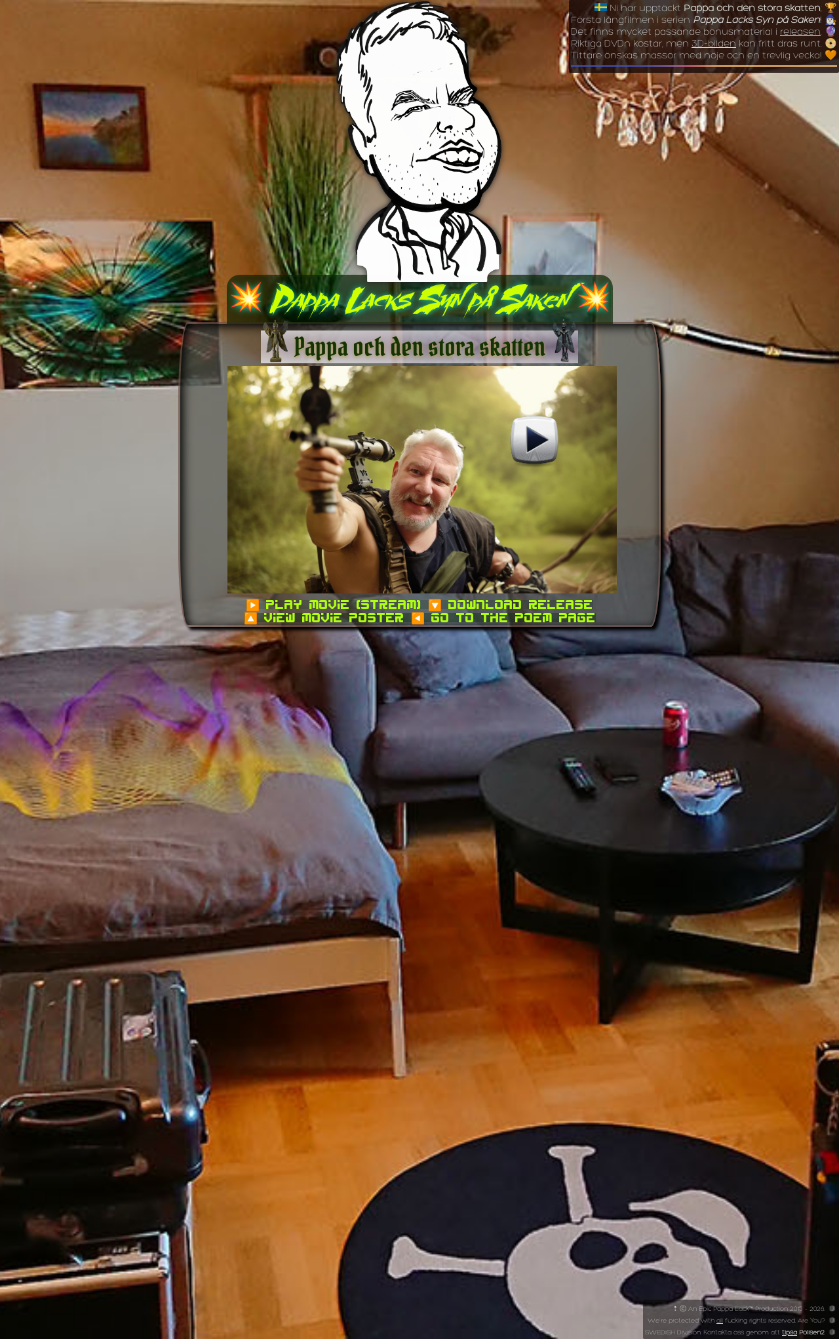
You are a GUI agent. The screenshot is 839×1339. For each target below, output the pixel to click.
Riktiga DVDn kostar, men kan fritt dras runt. (696, 44)
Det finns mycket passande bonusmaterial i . (696, 32)
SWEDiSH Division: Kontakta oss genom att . (735, 1332)
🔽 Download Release (510, 604)
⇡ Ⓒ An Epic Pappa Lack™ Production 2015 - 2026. (750, 1309)
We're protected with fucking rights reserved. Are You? (736, 1321)
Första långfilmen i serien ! (696, 21)
